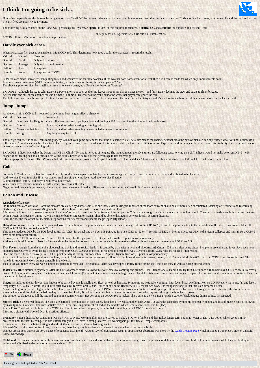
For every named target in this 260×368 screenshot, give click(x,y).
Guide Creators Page (187, 330)
